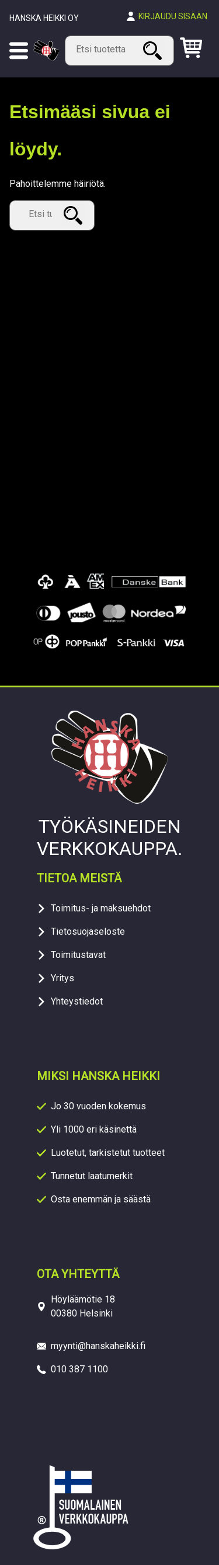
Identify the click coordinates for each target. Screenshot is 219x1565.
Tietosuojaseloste (88, 931)
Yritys (62, 978)
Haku (154, 50)
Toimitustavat (78, 954)
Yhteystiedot (77, 1001)
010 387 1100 (79, 1369)
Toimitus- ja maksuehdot (101, 908)
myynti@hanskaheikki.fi (98, 1345)
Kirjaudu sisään (172, 16)
